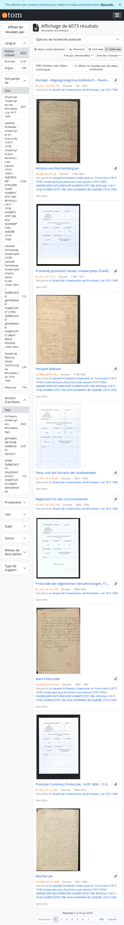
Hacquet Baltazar (48, 369)
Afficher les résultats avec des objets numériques (96, 67)
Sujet (8, 526)
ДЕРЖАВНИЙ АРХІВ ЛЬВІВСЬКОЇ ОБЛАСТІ (15, 446)
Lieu (8, 514)
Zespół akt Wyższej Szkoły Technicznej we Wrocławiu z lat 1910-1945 (15, 367)
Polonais (15, 62)
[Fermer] (120, 4)
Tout (7, 90)
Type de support (10, 568)
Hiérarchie (76, 49)
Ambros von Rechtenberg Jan (57, 168)
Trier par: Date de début (77, 55)
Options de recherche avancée (58, 39)
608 (101, 919)
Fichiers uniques (15, 53)
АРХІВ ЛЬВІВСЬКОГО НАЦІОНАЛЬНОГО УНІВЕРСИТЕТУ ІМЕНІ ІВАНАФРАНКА (15, 476)
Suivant (112, 919)
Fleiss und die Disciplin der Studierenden (66, 473)
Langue (10, 43)
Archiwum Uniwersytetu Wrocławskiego (15, 424)
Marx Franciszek (48, 679)
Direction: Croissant (108, 55)
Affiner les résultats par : (15, 29)
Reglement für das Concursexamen (62, 499)
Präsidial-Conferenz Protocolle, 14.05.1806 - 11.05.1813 (73, 784)
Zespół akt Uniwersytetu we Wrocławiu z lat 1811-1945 (15, 106)
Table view (113, 49)
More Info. (107, 4)
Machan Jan (44, 876)
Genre (9, 538)
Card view (96, 49)
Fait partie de (12, 80)
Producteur (13, 502)
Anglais (15, 68)
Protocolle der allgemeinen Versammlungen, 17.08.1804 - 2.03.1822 (73, 584)
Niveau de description (13, 552)
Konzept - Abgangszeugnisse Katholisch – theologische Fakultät (73, 80)
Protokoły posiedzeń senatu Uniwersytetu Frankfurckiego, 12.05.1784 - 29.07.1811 (73, 271)
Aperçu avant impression (49, 49)
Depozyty (15, 388)
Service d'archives (12, 400)
